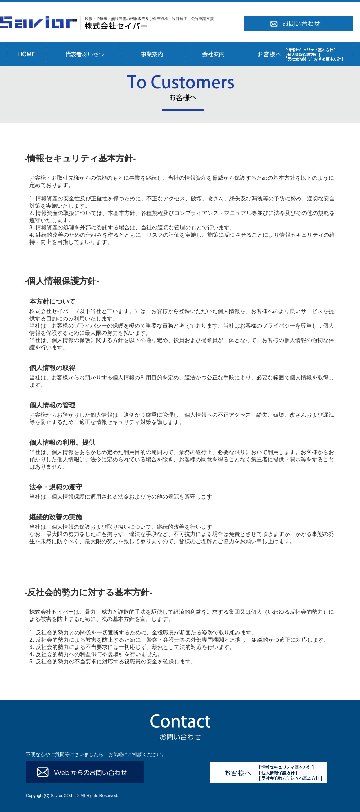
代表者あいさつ (83, 54)
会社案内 (213, 54)
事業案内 (152, 54)
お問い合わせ (298, 24)
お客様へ (298, 54)
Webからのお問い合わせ (85, 772)
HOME (26, 54)
